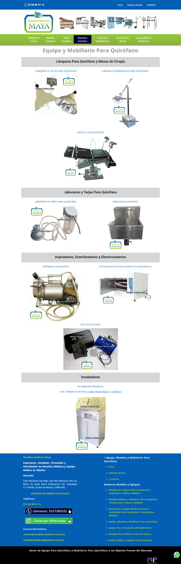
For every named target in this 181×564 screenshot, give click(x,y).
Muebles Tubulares (50, 39)
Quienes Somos (135, 5)
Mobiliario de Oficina (122, 39)
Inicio (120, 5)
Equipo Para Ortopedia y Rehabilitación (130, 527)
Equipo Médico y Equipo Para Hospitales (130, 540)
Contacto (151, 5)
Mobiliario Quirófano (82, 39)
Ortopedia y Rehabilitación (102, 39)
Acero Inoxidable (66, 39)
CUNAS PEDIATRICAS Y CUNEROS (104, 391)
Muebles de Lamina (33, 39)
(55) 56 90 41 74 (32, 504)
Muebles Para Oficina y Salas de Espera (130, 534)
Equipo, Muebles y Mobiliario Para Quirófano (133, 521)
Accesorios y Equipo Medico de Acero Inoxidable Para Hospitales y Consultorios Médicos (131, 512)
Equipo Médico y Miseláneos (144, 39)
